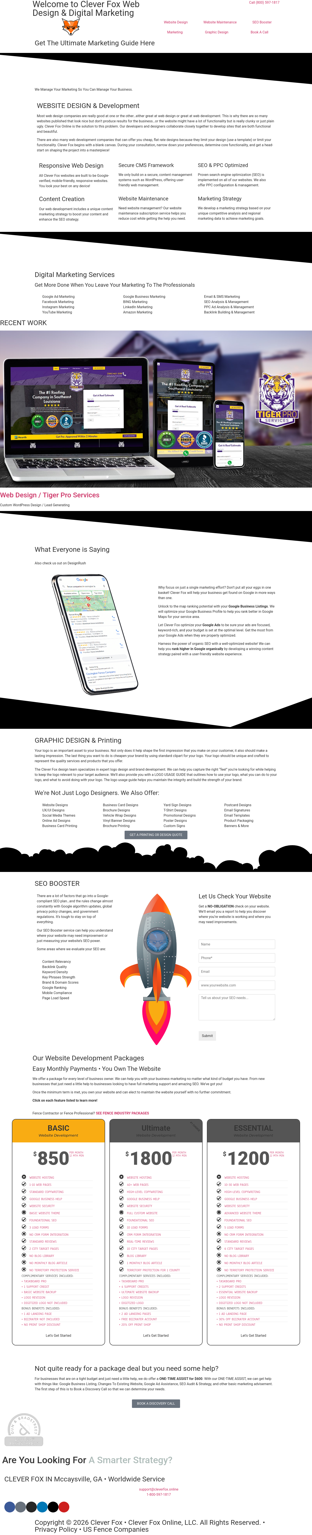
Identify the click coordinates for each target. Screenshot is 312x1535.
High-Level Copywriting (145, 1192)
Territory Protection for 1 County (153, 1270)
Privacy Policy (56, 1529)
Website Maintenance (220, 22)
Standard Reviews (43, 1241)
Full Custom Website (142, 1213)
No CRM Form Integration (48, 1234)
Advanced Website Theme (242, 1213)
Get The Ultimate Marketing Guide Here (95, 43)
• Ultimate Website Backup (139, 1292)
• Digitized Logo (131, 1303)
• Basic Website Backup (39, 1292)
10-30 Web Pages (236, 1185)
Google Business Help (45, 1199)
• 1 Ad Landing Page (37, 1314)
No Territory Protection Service (54, 1270)
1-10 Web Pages (40, 1185)
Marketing (175, 32)
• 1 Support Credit (35, 1286)
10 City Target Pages (142, 1249)
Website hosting (41, 1177)
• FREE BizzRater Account (138, 1319)
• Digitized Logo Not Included (44, 1303)
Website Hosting (139, 1177)
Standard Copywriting (46, 1192)
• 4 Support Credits (134, 1286)
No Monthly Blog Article (48, 1263)
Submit (207, 1036)
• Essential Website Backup (237, 1292)
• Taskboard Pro (34, 1281)
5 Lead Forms (234, 1227)
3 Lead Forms (39, 1227)
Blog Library (136, 1256)
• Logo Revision (33, 1297)
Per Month (76, 1154)
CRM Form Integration (144, 1234)
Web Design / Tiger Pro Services (49, 495)
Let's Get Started (58, 1336)
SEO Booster (262, 22)
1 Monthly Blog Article (144, 1263)
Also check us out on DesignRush (60, 563)
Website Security (42, 1206)
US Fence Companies (116, 1529)
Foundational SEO (43, 1220)
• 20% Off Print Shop (135, 1324)
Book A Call (259, 32)
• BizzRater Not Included (41, 1319)
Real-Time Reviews (140, 1241)
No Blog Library (41, 1256)
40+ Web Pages (138, 1185)
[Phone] (237, 958)
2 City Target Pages (44, 1249)
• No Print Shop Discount (41, 1324)
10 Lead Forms (137, 1227)
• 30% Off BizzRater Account (238, 1319)
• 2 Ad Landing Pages (135, 1314)
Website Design (176, 22)
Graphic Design (216, 32)
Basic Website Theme (44, 1213)
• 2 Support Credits (231, 1286)
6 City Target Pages (239, 1249)
